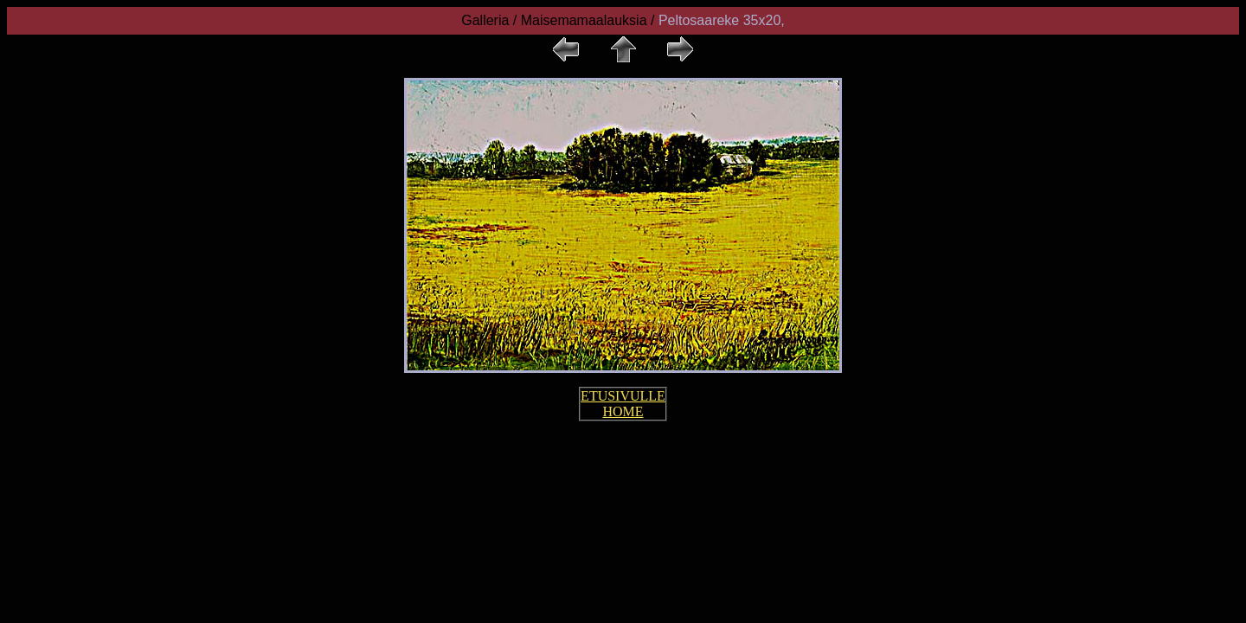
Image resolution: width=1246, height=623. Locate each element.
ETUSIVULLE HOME (623, 404)
